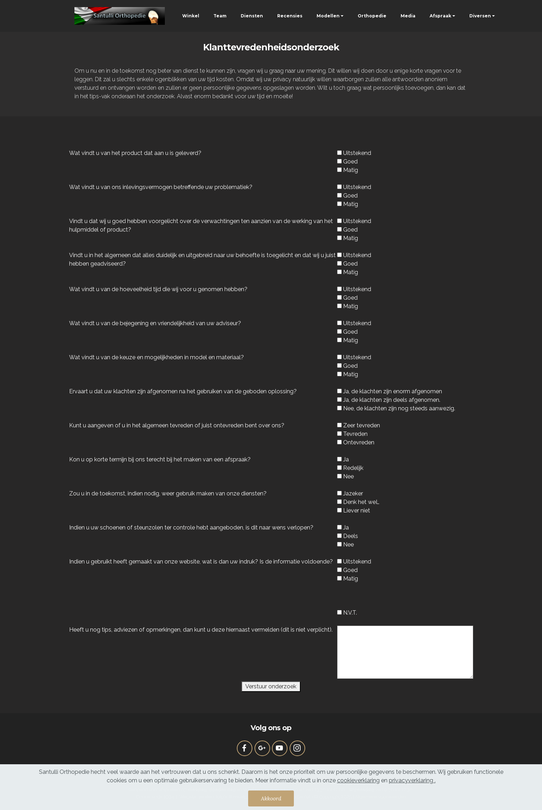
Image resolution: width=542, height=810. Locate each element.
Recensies (289, 15)
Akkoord (271, 798)
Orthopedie (372, 15)
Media (408, 15)
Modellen (328, 15)
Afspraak (440, 15)
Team (220, 15)
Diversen (480, 15)
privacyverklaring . (412, 780)
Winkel (190, 15)
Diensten (252, 15)
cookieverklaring (358, 780)
